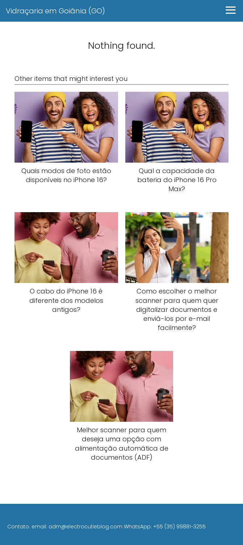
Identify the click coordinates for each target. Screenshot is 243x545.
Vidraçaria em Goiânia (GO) (55, 11)
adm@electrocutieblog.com (85, 526)
